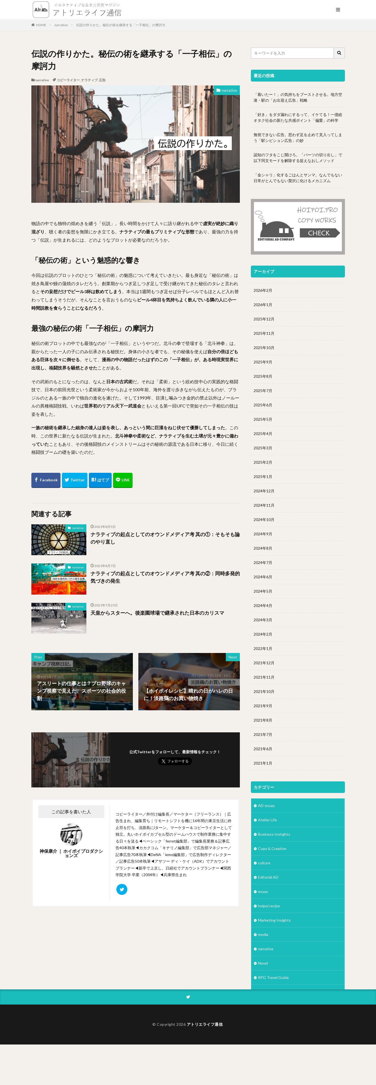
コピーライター (68, 80)
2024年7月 (263, 562)
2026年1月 (263, 304)
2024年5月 (263, 591)
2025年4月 (263, 433)
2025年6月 (263, 405)
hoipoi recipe (269, 905)
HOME (41, 25)
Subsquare (267, 991)
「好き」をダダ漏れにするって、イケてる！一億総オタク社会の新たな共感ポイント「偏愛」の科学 (298, 117)
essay (263, 891)
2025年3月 (263, 448)
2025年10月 (264, 347)
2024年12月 (264, 490)
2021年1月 (263, 763)
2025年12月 (264, 319)
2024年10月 (264, 519)
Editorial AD (268, 877)
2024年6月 (263, 576)
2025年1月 (263, 476)
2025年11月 (264, 333)
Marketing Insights (274, 920)
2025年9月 (263, 362)
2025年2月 (263, 462)
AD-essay (266, 805)
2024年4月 (263, 605)
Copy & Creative (272, 848)
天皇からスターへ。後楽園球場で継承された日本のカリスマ (157, 613)
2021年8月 (263, 720)
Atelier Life (267, 819)
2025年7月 (263, 390)
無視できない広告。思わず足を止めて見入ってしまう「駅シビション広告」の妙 (298, 137)
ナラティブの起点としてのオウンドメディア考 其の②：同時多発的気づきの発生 (165, 577)
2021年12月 (264, 662)
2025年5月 (263, 419)
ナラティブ (89, 80)
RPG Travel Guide (273, 977)
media (263, 934)
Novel (263, 963)
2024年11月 (264, 505)
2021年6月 (263, 748)
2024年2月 (263, 634)
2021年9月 (263, 705)
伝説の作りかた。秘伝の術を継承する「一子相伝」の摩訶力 (120, 25)
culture (264, 862)
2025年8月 (263, 376)
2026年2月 (263, 290)
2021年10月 (264, 691)
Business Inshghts (274, 834)
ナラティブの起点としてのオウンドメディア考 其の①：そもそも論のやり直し (165, 538)
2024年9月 (263, 533)
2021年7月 (263, 734)
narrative (61, 25)
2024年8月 (263, 548)
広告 (102, 80)
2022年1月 (263, 648)
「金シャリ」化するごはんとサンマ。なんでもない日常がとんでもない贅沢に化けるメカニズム (298, 177)
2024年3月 (263, 619)
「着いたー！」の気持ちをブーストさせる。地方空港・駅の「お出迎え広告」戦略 (298, 97)
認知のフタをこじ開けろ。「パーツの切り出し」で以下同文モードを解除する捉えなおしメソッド (298, 157)
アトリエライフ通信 (205, 1064)
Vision (263, 1006)
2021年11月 (264, 677)
